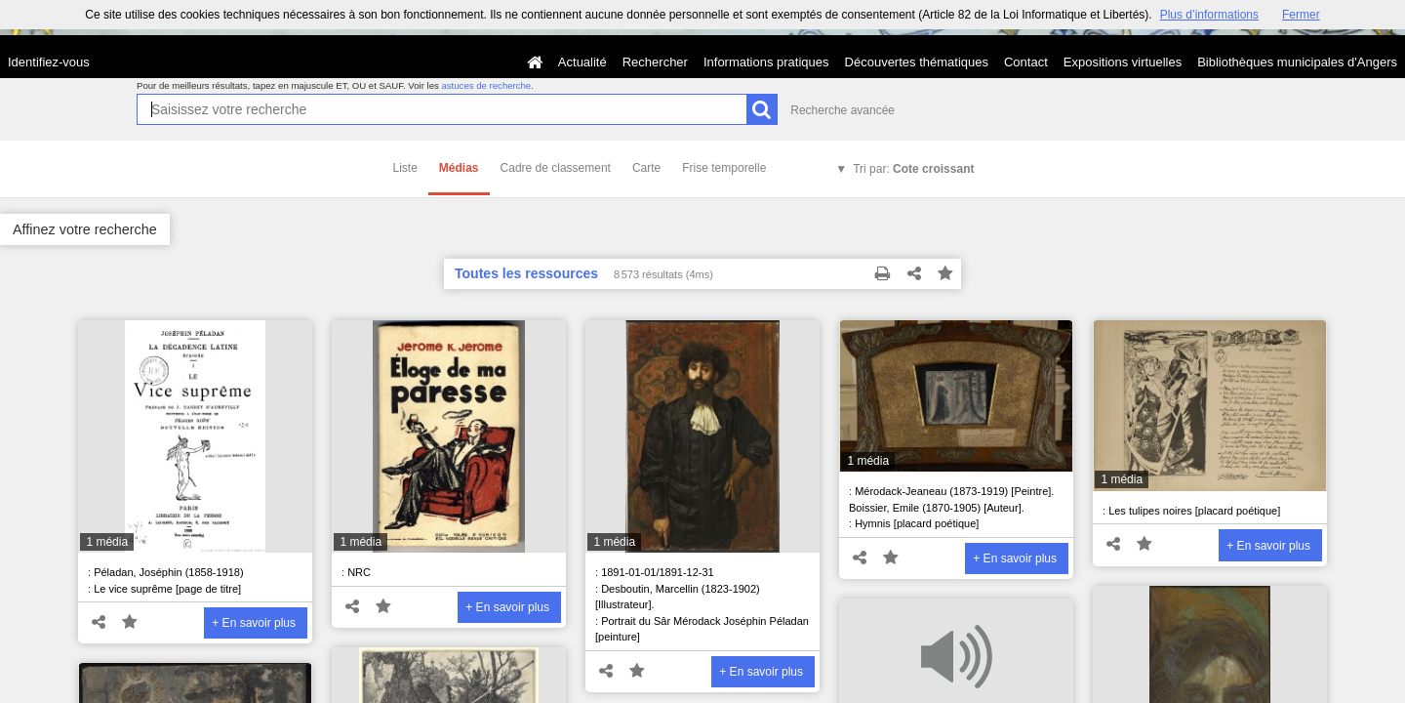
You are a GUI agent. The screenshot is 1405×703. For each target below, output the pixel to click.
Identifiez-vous (49, 62)
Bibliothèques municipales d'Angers (1297, 62)
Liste (405, 168)
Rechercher (655, 62)
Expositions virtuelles (1123, 62)
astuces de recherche (486, 85)
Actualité (582, 62)
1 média (107, 542)
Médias (459, 168)
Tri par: (913, 169)
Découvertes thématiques (916, 62)
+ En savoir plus (254, 623)
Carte (646, 168)
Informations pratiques (766, 62)
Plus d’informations (1209, 14)
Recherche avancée (842, 110)
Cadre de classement (556, 168)
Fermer (1301, 14)
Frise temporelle (724, 168)
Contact (1026, 62)
